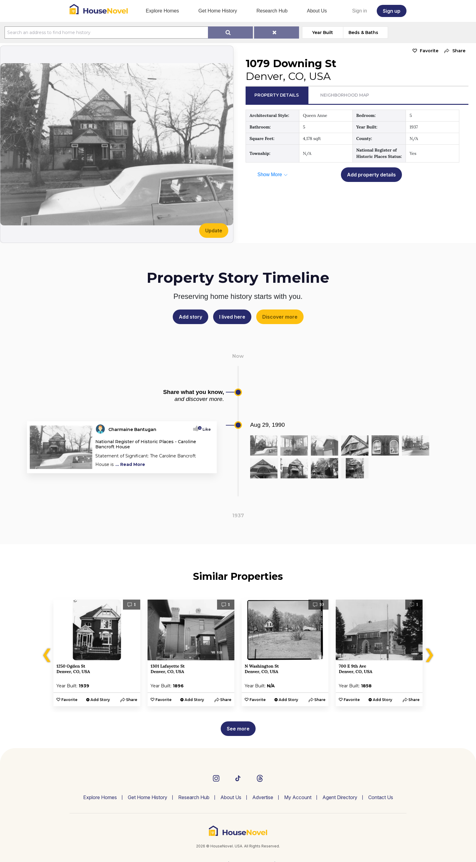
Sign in (359, 10)
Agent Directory (339, 797)
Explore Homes (162, 10)
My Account (297, 797)
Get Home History (218, 10)
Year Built (322, 32)
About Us (317, 10)
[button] (453, 51)
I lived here (232, 317)
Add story (190, 317)
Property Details (276, 95)
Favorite (429, 50)
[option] (96, 653)
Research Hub (272, 10)
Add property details (371, 175)
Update (213, 230)
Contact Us (380, 797)
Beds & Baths (363, 32)
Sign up (391, 11)
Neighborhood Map (344, 95)
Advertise (262, 797)
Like (205, 429)
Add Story (100, 699)
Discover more (280, 317)
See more (238, 729)
